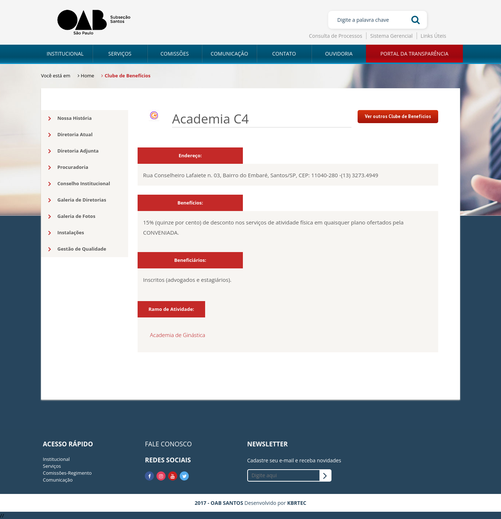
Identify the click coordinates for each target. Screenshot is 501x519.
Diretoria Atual (70, 134)
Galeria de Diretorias (77, 200)
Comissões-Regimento (67, 473)
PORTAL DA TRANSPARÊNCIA (414, 53)
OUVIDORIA (339, 53)
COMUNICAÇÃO (229, 53)
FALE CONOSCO (168, 443)
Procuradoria (68, 167)
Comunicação (58, 480)
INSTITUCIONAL (65, 53)
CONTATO (284, 53)
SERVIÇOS (119, 53)
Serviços (52, 466)
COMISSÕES (174, 53)
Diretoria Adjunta (73, 151)
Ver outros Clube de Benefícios (398, 116)
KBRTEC (296, 502)
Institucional (56, 459)
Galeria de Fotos (71, 216)
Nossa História (70, 118)
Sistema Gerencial (391, 35)
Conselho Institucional (79, 183)
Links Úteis (433, 35)
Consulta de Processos (335, 35)
